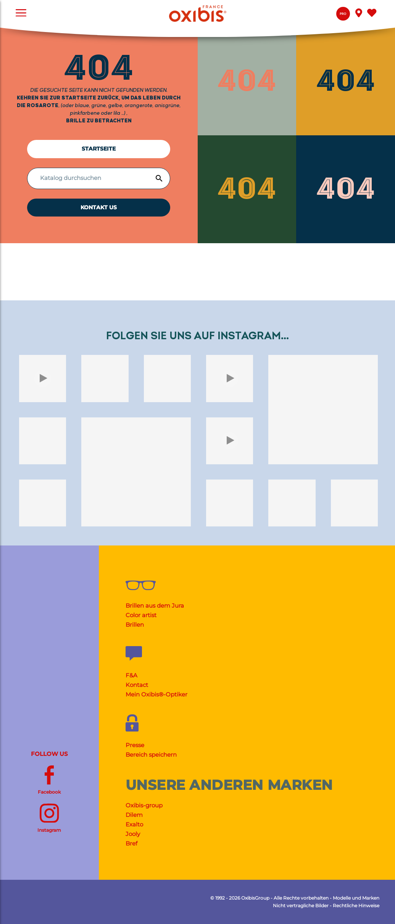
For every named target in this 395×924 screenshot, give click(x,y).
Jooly (133, 833)
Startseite (99, 148)
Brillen (135, 624)
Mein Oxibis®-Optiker (156, 694)
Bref (131, 843)
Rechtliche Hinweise (356, 905)
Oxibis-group (144, 805)
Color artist (141, 615)
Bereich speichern (151, 754)
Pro (343, 14)
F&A (131, 675)
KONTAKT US (99, 207)
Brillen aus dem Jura (155, 605)
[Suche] (96, 178)
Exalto (134, 824)
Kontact (137, 684)
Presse (135, 745)
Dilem (134, 814)
